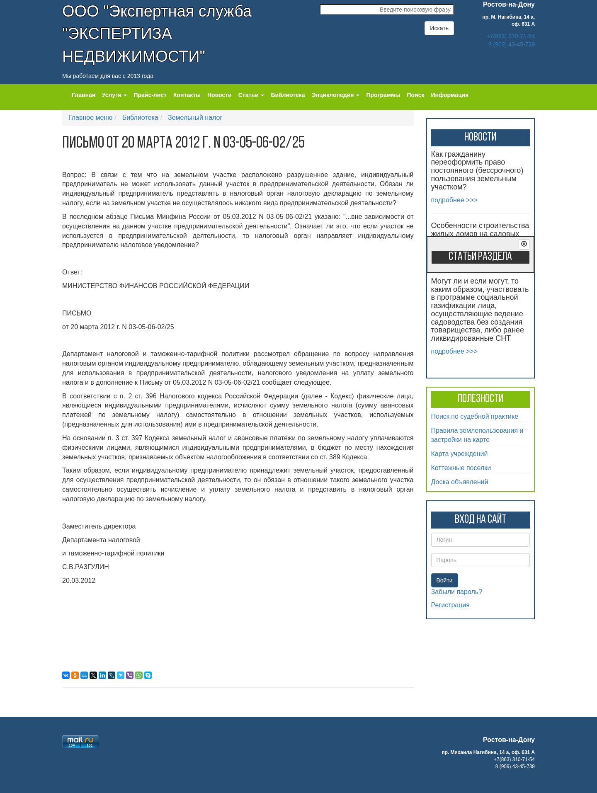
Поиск (415, 95)
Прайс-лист (150, 95)
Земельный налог (195, 117)
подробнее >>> (454, 200)
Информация (449, 95)
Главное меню (90, 117)
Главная (83, 95)
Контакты (187, 95)
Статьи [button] (251, 95)
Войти (445, 580)
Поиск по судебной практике (475, 416)
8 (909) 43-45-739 (511, 44)
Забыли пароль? (457, 591)
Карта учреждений (459, 453)
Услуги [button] (114, 95)
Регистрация (450, 605)
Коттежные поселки (461, 467)
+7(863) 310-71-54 (511, 36)
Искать (439, 28)
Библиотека (288, 95)
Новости (219, 95)
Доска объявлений (459, 481)
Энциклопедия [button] (336, 95)
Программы (383, 95)
